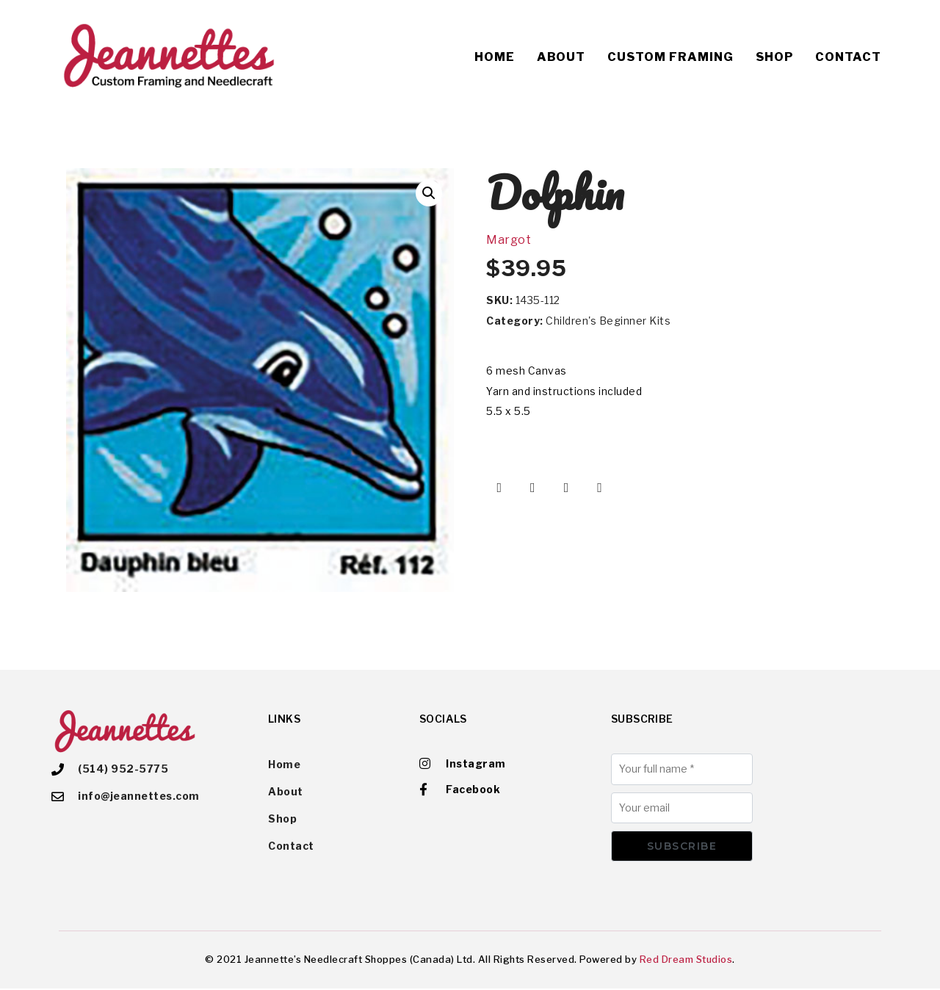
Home (494, 57)
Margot (508, 240)
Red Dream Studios (686, 960)
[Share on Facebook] (499, 488)
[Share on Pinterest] (566, 488)
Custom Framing (670, 57)
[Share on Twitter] (533, 488)
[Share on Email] (600, 488)
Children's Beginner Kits (608, 320)
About (561, 57)
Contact (848, 57)
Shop (774, 57)
